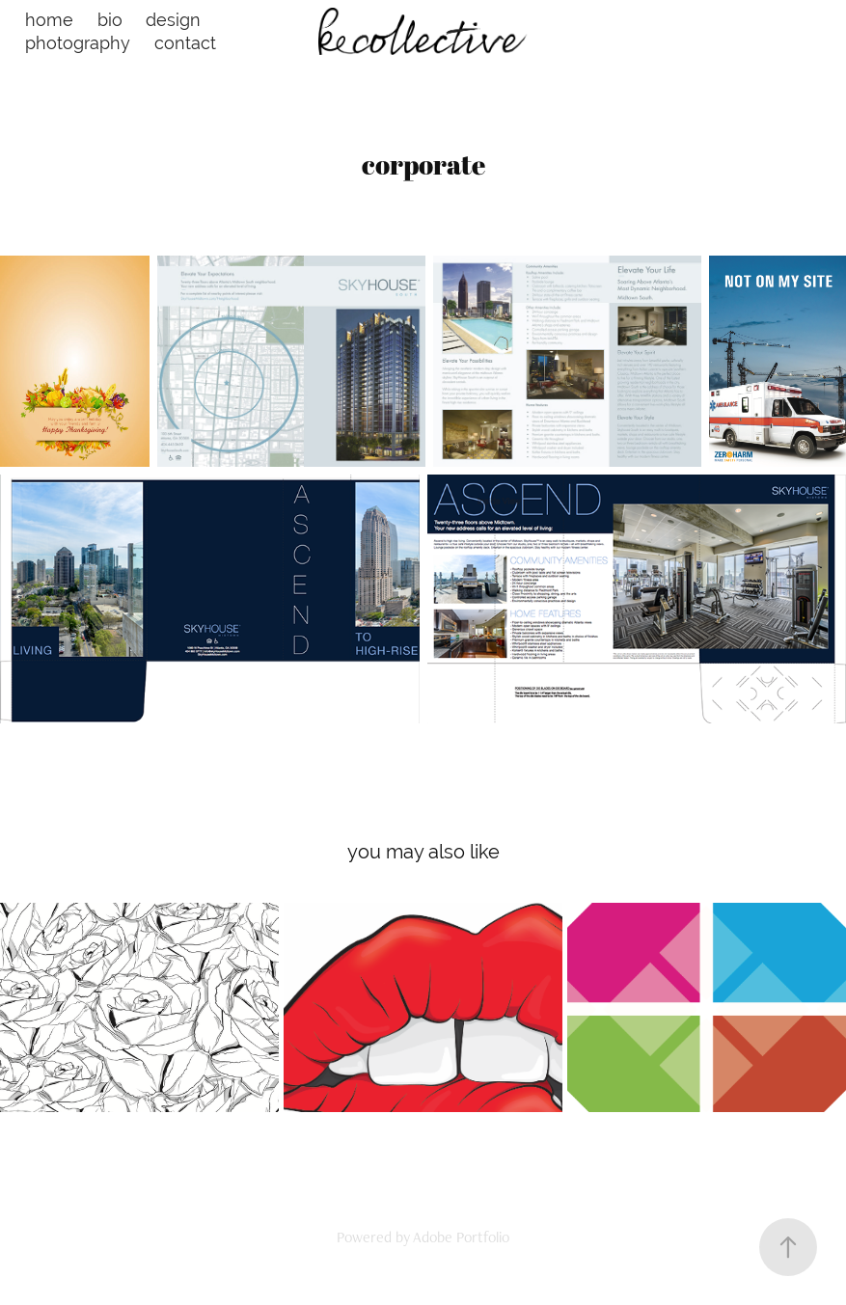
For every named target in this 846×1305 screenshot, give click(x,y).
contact (185, 43)
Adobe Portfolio (461, 1237)
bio (110, 20)
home (49, 20)
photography (77, 43)
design (173, 20)
